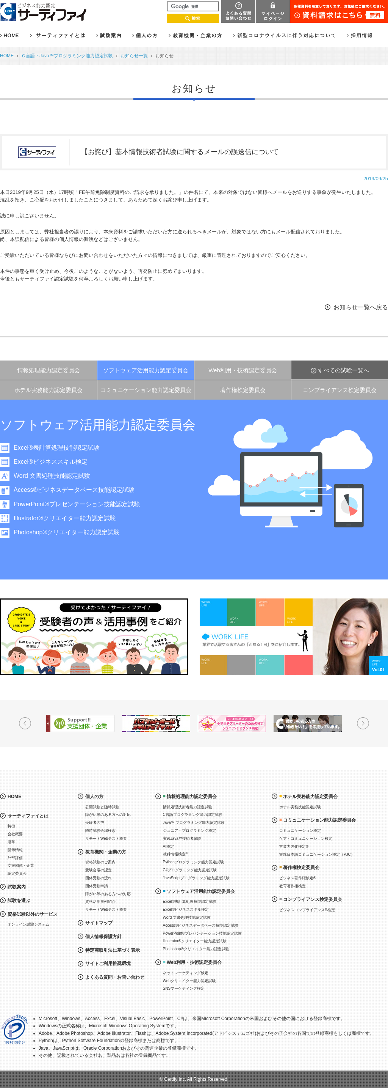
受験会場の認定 (98, 870)
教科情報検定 (175, 854)
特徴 (11, 826)
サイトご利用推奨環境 (108, 963)
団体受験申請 (96, 886)
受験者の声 (94, 822)
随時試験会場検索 (100, 830)
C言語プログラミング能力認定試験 (192, 814)
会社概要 (15, 834)
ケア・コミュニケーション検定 (305, 838)
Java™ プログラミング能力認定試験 (194, 822)
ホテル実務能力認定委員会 (48, 390)
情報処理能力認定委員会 (48, 370)
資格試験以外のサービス (33, 914)
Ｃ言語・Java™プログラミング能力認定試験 (67, 55)
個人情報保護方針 (103, 936)
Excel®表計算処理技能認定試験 (65, 447)
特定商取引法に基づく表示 (112, 950)
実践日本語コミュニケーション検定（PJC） (317, 854)
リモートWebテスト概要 (106, 838)
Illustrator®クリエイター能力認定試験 (73, 518)
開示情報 (15, 850)
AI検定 (168, 846)
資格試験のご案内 (100, 862)
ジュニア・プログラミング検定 (189, 830)
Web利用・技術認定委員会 (242, 370)
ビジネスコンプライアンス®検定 (307, 910)
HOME (7, 55)
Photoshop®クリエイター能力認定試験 (75, 532)
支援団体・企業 (21, 865)
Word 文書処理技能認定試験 (60, 475)
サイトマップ (99, 923)
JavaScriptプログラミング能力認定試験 (196, 878)
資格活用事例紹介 (100, 901)
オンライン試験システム (28, 924)
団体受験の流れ (98, 878)
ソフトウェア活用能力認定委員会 (145, 370)
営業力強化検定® (293, 846)
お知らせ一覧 (134, 55)
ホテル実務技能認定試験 (300, 807)
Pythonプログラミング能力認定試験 (193, 862)
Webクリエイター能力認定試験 (189, 981)
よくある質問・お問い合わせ (114, 977)
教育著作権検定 (292, 886)
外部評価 (15, 858)
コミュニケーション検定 (300, 830)
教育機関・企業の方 (105, 852)
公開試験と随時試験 (102, 807)
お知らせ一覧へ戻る (360, 307)
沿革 (11, 842)
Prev (25, 723)
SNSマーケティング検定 (184, 988)
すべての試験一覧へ (343, 370)
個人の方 (94, 796)
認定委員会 (17, 873)
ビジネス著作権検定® (297, 878)
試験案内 (17, 887)
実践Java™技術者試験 (182, 838)
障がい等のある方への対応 (108, 814)
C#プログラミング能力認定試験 (190, 870)
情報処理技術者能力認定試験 (187, 807)
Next (363, 723)
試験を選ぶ (19, 900)
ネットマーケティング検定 (185, 973)
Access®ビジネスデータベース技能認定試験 (82, 490)
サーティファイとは (28, 816)
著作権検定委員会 (243, 390)
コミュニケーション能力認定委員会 (145, 390)
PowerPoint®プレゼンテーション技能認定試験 (85, 504)
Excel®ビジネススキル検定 (58, 461)
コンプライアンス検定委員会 (340, 390)
